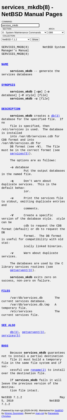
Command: (8, 22)
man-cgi (39, 413)
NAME (4, 64)
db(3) (55, 116)
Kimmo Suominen (14, 413)
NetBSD (59, 410)
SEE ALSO (8, 325)
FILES (5, 291)
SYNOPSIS (8, 85)
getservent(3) (21, 270)
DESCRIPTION (10, 109)
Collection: (9, 36)
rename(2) (38, 370)
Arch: (53, 29)
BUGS (4, 346)
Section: (8, 29)
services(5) (19, 154)
